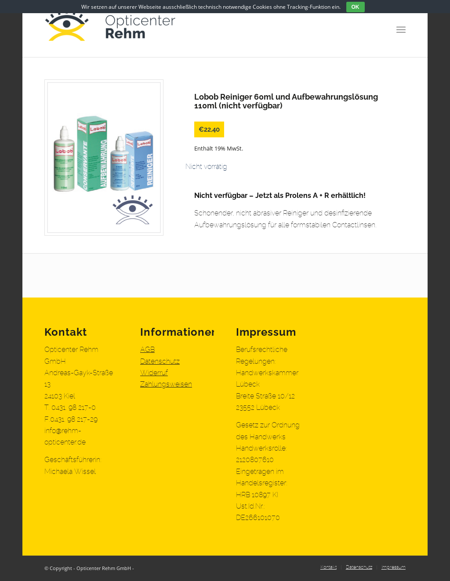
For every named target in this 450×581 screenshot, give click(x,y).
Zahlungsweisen (166, 384)
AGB (147, 349)
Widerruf (154, 373)
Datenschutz (160, 361)
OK (355, 7)
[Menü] (401, 28)
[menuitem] (328, 567)
